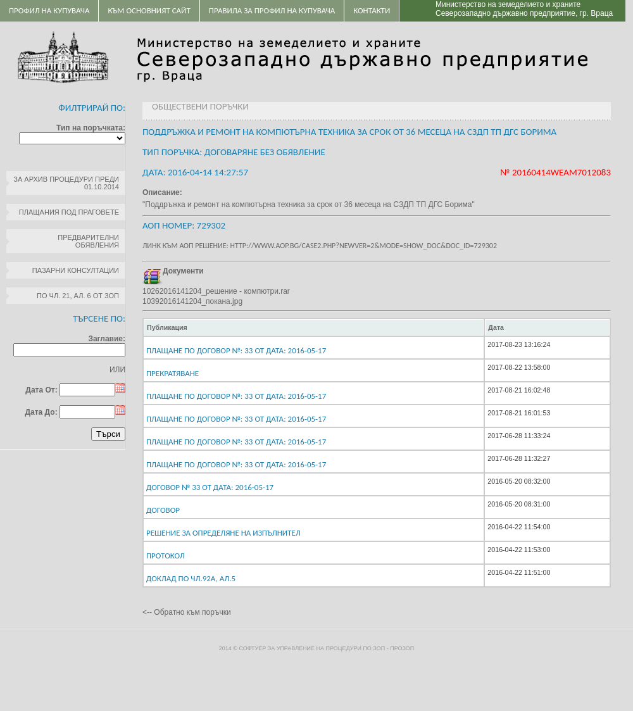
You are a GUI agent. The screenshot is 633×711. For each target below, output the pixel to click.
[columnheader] (314, 327)
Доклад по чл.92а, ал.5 (190, 578)
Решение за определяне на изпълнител (223, 533)
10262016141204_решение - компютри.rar (216, 291)
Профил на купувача (49, 10)
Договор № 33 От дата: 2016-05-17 (209, 487)
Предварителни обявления (88, 241)
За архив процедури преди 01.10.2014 (66, 183)
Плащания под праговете (69, 212)
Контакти (371, 10)
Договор (163, 510)
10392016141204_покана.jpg (192, 301)
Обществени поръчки (200, 106)
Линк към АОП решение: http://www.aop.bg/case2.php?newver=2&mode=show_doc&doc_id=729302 (319, 245)
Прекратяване (172, 373)
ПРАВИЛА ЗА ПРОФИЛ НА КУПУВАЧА (272, 10)
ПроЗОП (402, 648)
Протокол (165, 555)
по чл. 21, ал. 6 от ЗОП (78, 295)
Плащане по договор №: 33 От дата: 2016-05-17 (236, 350)
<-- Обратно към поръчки (186, 612)
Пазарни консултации (75, 270)
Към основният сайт (149, 10)
